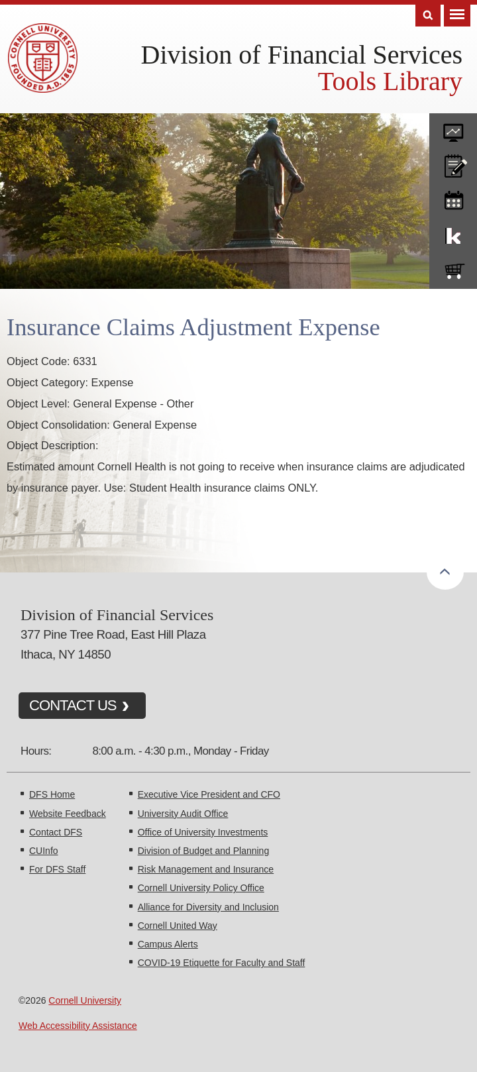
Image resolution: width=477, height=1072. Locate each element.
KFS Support (453, 233)
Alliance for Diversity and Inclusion (208, 907)
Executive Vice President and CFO (209, 794)
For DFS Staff (57, 869)
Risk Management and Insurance (206, 869)
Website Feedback (67, 813)
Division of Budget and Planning (203, 850)
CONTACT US (73, 705)
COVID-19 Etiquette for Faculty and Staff (221, 962)
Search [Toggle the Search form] (428, 16)
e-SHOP (453, 268)
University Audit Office (183, 813)
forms (453, 127)
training (453, 198)
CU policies (453, 163)
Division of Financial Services (301, 55)
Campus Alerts (168, 944)
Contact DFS (55, 832)
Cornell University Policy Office (201, 888)
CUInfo (43, 850)
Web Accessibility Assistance (78, 1025)
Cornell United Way (177, 925)
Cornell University (84, 1000)
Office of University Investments (203, 832)
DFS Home (52, 794)
